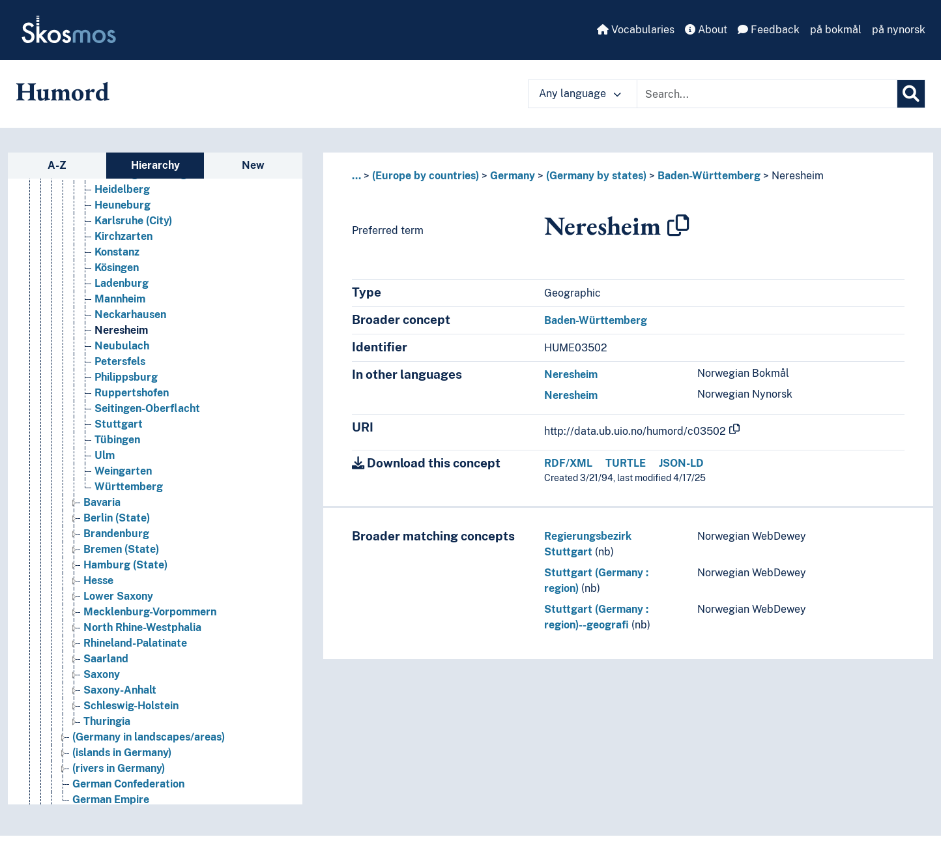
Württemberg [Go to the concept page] (128, 486)
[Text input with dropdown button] (767, 94)
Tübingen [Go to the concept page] (117, 440)
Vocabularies (635, 29)
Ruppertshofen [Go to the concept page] (131, 393)
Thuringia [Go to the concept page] (106, 721)
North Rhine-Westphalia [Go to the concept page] (142, 627)
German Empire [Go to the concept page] (110, 799)
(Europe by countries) (425, 175)
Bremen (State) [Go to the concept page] (121, 549)
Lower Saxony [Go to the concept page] (118, 596)
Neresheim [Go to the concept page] (121, 330)
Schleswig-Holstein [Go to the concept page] (131, 705)
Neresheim (798, 175)
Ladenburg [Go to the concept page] (121, 283)
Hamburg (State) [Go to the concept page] (125, 565)
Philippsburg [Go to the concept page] (126, 377)
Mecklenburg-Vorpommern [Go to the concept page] (149, 612)
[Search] (911, 94)
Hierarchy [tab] (155, 165)
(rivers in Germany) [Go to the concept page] (118, 768)
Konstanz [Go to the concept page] (116, 252)
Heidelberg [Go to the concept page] (122, 189)
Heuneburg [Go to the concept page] (122, 205)
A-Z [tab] (57, 165)
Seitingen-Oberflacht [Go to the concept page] (147, 408)
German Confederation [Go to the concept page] (128, 784)
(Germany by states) (596, 175)
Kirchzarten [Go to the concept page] (123, 236)
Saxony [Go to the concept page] (101, 674)
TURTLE (625, 463)
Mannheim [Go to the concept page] (119, 299)
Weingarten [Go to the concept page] (123, 471)
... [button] (356, 175)
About (706, 29)
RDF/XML (568, 463)
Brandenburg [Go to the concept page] (116, 533)
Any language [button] (580, 93)
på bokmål (835, 29)
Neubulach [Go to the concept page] (121, 346)
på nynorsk (898, 29)
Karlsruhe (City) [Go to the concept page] (133, 220)
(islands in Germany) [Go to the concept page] (121, 752)
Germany (512, 175)
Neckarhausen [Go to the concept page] (130, 314)
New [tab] (253, 165)
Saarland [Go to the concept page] (105, 659)
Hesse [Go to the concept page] (98, 580)
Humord (62, 91)
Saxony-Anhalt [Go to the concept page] (119, 690)
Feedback (769, 29)
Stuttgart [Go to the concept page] (118, 424)
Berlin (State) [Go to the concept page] (116, 518)
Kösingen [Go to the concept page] (116, 267)
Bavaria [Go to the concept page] (102, 502)
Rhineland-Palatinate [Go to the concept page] (135, 643)
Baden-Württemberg (709, 175)
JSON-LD (681, 463)
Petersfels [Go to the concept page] (119, 361)
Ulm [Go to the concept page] (104, 455)
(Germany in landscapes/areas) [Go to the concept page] (148, 737)
